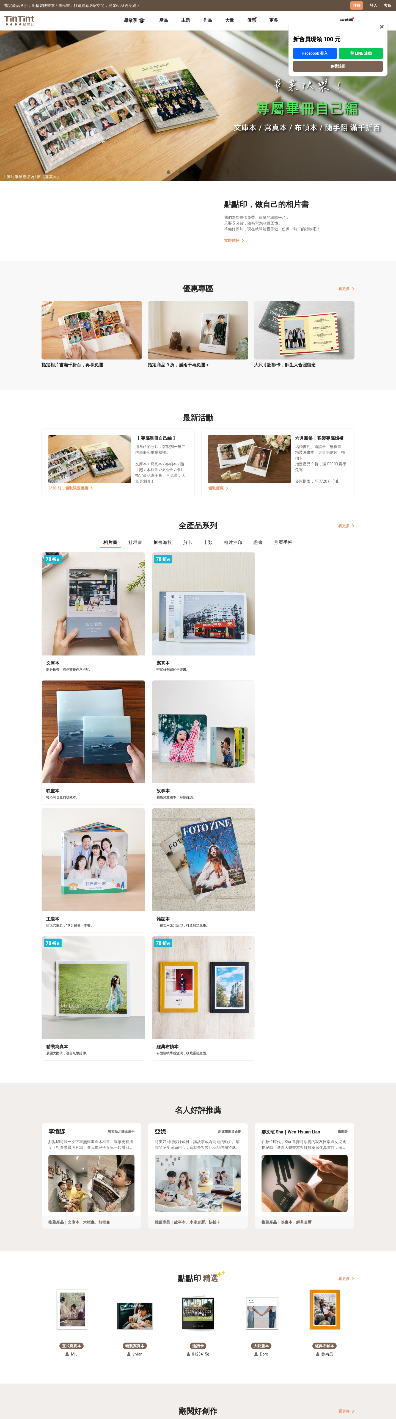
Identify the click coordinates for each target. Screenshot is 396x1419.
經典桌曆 (304, 905)
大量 (229, 20)
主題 (185, 20)
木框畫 (89, 905)
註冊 (357, 5)
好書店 (203, 1361)
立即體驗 (234, 240)
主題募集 (49, 1361)
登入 (373, 5)
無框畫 (104, 905)
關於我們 (167, 1361)
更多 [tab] (273, 20)
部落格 (166, 1369)
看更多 (346, 288)
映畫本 (286, 905)
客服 (388, 5)
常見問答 (130, 1361)
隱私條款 (130, 1376)
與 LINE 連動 (361, 43)
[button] (71, 993)
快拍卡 (214, 905)
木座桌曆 (197, 905)
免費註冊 (338, 56)
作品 (207, 20)
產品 (163, 20)
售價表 (85, 1369)
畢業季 (134, 20)
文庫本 (73, 905)
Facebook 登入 (315, 43)
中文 (347, 1410)
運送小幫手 (89, 1361)
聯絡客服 (130, 1369)
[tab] (163, 21)
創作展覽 (49, 1369)
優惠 (251, 20)
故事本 (180, 905)
